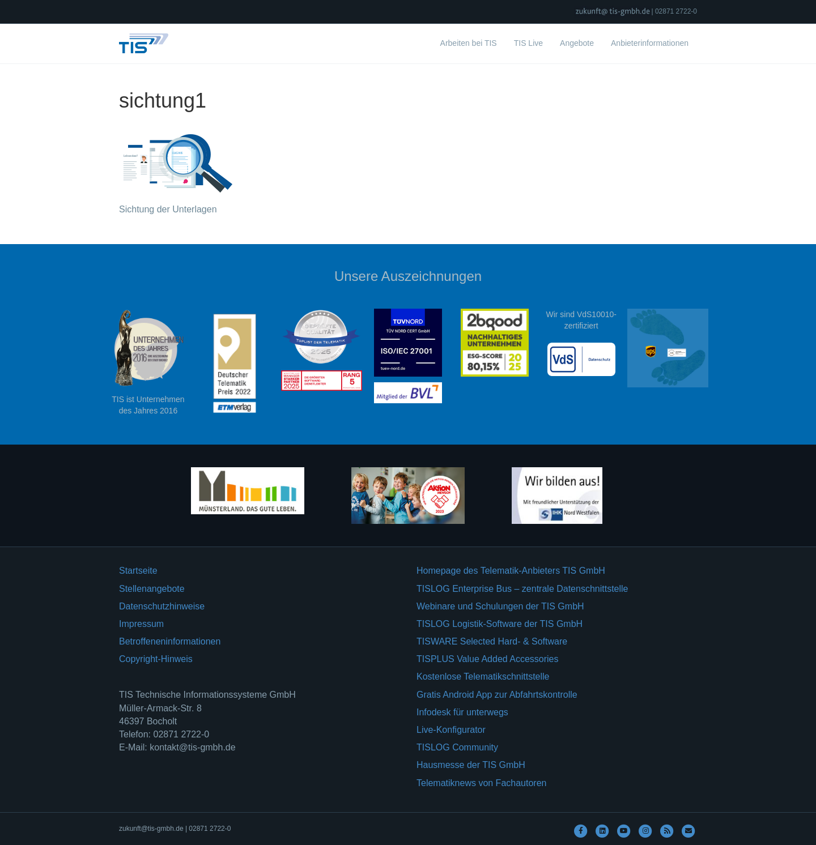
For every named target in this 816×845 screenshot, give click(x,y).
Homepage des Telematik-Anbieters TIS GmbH (510, 570)
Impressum (141, 624)
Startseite (138, 570)
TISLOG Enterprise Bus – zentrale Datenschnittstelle (522, 589)
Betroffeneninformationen (169, 641)
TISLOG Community (457, 747)
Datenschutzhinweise (162, 606)
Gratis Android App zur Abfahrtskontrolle (496, 694)
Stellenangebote (152, 589)
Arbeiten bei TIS (468, 43)
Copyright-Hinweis (156, 659)
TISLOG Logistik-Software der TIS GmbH (499, 624)
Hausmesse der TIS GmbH (470, 765)
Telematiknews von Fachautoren (481, 783)
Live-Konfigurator (451, 730)
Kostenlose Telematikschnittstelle (483, 676)
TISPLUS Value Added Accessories (487, 659)
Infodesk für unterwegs (462, 712)
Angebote (577, 43)
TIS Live (528, 43)
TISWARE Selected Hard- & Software (491, 641)
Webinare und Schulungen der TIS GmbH (500, 606)
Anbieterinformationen (649, 43)
